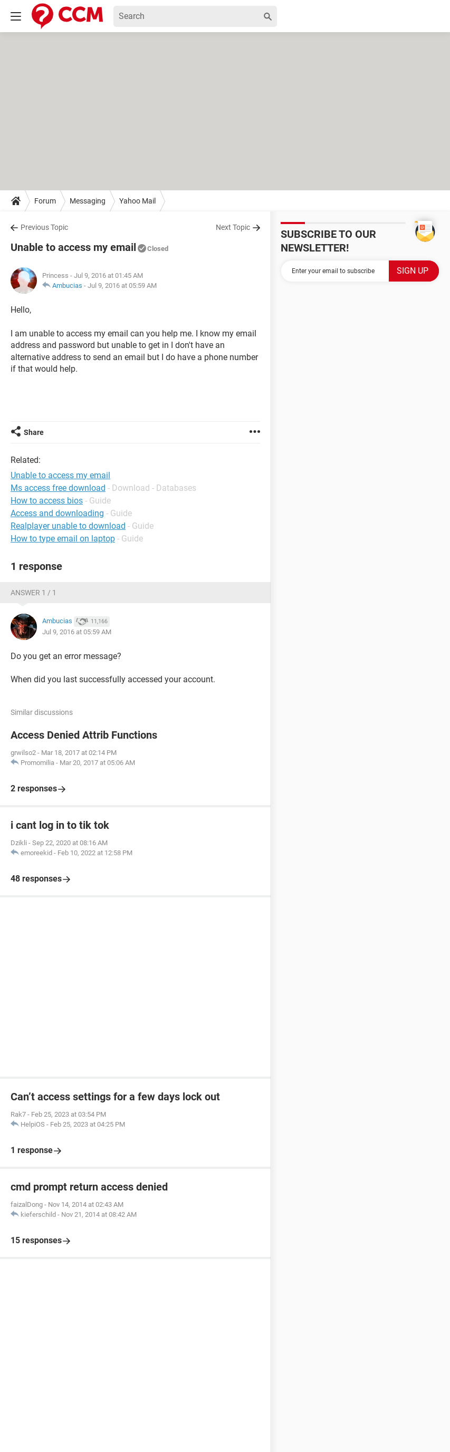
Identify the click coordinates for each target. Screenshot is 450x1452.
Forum (45, 201)
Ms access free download (58, 488)
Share (34, 432)
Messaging (88, 201)
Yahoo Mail (137, 201)
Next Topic (233, 227)
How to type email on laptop (63, 539)
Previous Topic (44, 227)
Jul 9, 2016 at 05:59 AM (122, 285)
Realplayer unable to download (68, 526)
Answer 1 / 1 (33, 592)
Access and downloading (57, 513)
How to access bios (47, 501)
